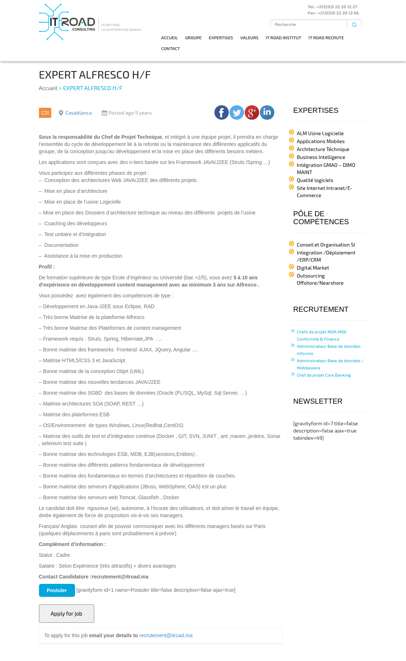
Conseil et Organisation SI (326, 244)
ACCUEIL (169, 37)
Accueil (48, 87)
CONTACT (170, 48)
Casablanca (78, 113)
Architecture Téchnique (323, 149)
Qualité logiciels (315, 180)
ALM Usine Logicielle (320, 133)
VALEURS (249, 37)
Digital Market (313, 268)
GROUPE (193, 37)
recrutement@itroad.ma (165, 635)
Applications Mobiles (321, 141)
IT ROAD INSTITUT (283, 37)
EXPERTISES (221, 37)
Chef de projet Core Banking (324, 374)
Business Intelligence (321, 157)
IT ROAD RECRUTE (326, 37)
